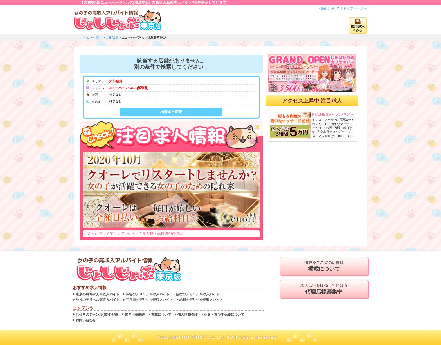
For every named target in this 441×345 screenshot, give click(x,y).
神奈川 (97, 37)
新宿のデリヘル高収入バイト (198, 294)
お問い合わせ (86, 320)
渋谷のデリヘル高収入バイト (148, 294)
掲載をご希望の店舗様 (323, 266)
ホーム (85, 37)
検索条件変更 (171, 112)
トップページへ (355, 8)
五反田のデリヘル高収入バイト (149, 300)
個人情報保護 (187, 315)
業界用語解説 (135, 315)
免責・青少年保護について (224, 315)
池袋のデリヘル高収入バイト (98, 300)
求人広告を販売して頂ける (323, 289)
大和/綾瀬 (112, 37)
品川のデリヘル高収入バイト (201, 300)
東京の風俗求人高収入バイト (98, 294)
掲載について (330, 8)
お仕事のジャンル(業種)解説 (97, 315)
